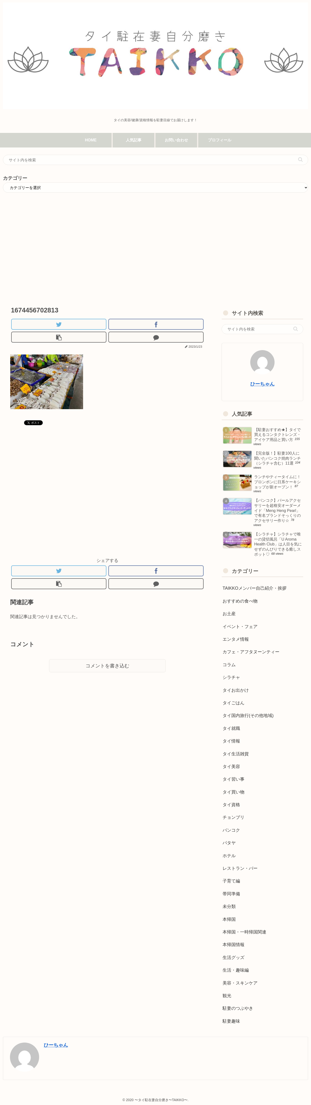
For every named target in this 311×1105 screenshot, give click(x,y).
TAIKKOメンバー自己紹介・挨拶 (254, 588)
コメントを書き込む (107, 665)
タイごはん (233, 702)
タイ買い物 (233, 792)
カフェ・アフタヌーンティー (251, 651)
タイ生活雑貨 (236, 753)
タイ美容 (231, 766)
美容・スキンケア (240, 983)
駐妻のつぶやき (238, 1008)
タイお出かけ (236, 690)
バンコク (231, 830)
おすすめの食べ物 (240, 601)
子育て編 (231, 881)
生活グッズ (233, 957)
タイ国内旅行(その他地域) (248, 715)
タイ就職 (231, 728)
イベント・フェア (240, 626)
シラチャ (231, 677)
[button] (300, 159)
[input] (155, 160)
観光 (227, 995)
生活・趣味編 (236, 970)
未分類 (229, 906)
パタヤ (229, 842)
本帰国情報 (233, 944)
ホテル (229, 855)
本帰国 (229, 919)
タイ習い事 (233, 779)
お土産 (229, 613)
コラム (229, 664)
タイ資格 (231, 804)
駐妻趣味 (231, 1021)
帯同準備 (231, 893)
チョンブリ (233, 817)
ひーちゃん (262, 384)
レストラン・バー (240, 868)
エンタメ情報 (236, 639)
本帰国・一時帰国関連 (244, 932)
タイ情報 (231, 741)
